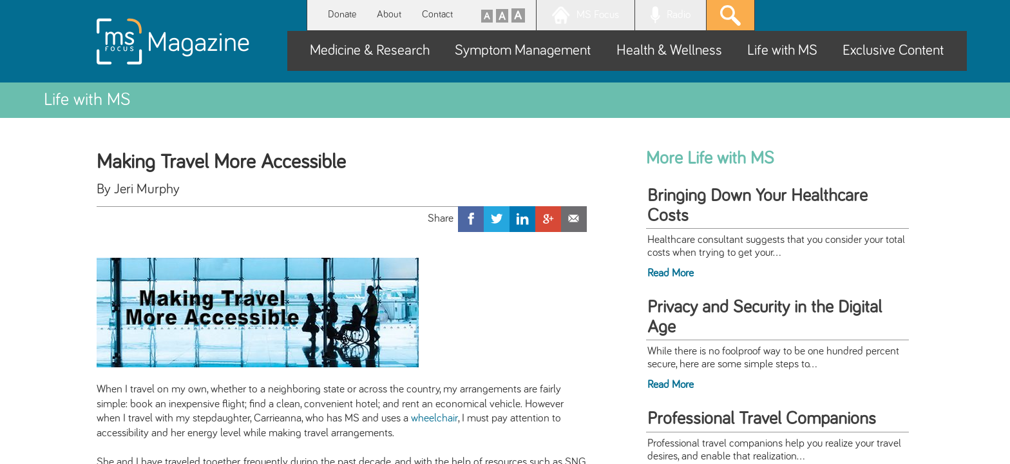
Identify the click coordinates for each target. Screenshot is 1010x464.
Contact (437, 14)
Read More (670, 273)
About (389, 14)
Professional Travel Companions (761, 419)
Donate (342, 14)
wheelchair (434, 418)
